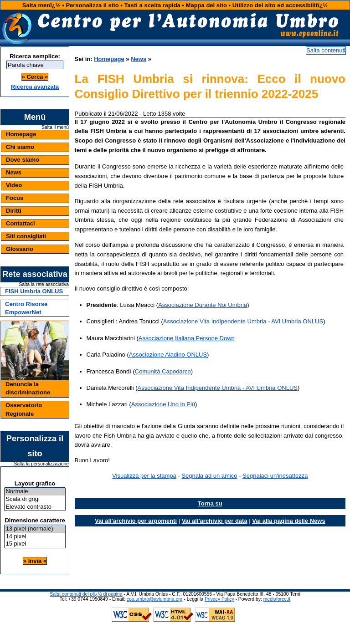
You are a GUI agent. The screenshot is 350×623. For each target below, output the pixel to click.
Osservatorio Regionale (23, 409)
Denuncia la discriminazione (27, 388)
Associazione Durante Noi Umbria (202, 304)
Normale (35, 491)
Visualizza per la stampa (144, 475)
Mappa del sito (206, 5)
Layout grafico (35, 483)
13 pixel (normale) (35, 529)
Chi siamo (20, 146)
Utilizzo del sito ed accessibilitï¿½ (280, 5)
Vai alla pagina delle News (288, 520)
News (13, 172)
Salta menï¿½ (41, 5)
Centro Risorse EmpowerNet (26, 308)
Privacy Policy (219, 599)
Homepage (21, 134)
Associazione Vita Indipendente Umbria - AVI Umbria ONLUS (243, 321)
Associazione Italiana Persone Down (187, 338)
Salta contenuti (325, 50)
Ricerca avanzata (35, 86)
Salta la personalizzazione (41, 464)
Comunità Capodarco (163, 371)
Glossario (19, 248)
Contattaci (20, 223)
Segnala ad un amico (209, 475)
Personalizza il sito (92, 5)
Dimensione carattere (35, 520)
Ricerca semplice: (35, 56)
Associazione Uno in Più (163, 404)
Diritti (13, 210)
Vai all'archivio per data (214, 520)
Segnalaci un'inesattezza (275, 475)
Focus (14, 197)
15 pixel (35, 544)
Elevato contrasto (35, 507)
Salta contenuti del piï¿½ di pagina (86, 594)
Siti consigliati (26, 236)
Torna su (210, 503)
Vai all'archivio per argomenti (136, 520)
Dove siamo (22, 159)
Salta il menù (55, 127)
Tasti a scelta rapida (152, 5)
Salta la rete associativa (44, 284)
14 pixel (35, 537)
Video (14, 185)
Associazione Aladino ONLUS (168, 354)
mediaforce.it (276, 599)
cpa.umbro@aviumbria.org (155, 599)
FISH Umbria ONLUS (34, 291)
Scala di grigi (35, 499)
